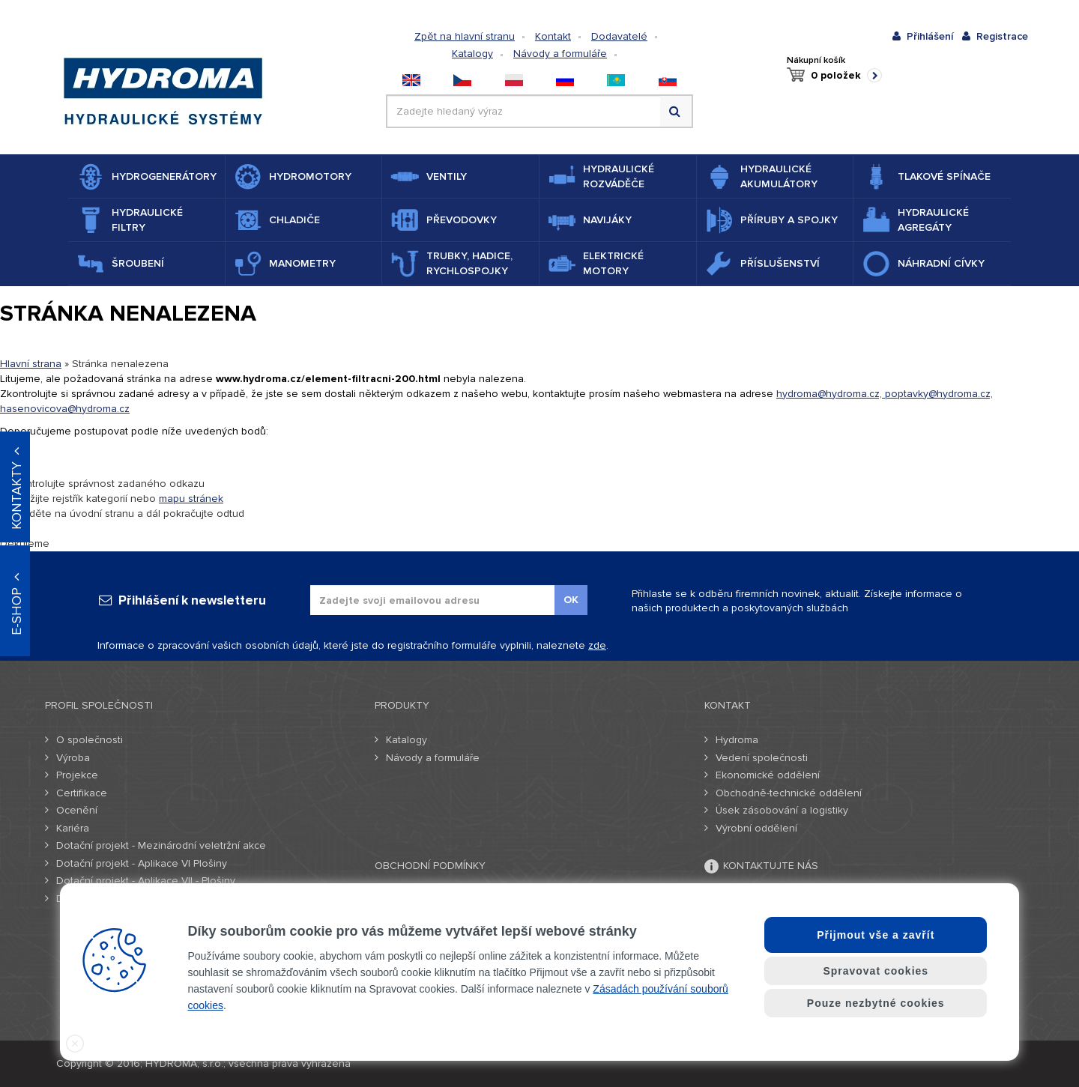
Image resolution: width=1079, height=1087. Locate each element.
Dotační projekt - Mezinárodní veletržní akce (161, 845)
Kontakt (553, 36)
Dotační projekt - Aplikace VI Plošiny (141, 863)
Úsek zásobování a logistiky (782, 810)
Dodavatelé (619, 36)
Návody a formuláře (560, 53)
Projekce (77, 775)
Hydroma (737, 739)
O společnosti (89, 739)
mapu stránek (191, 498)
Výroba (73, 757)
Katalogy (472, 53)
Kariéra (72, 828)
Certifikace (81, 793)
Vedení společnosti (762, 757)
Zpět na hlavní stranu (464, 36)
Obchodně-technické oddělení (789, 793)
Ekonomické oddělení (768, 775)
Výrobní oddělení (756, 828)
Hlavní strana (30, 363)
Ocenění (76, 810)
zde (597, 645)
